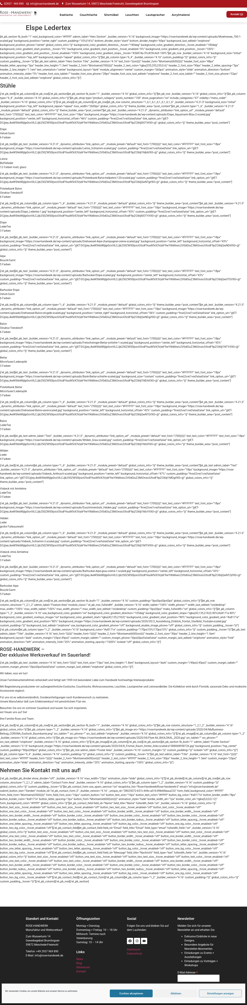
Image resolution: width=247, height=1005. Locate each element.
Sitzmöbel (111, 14)
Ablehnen (175, 993)
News (79, 959)
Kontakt (81, 971)
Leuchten (132, 14)
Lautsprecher (155, 14)
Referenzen (83, 967)
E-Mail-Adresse (188, 972)
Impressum (133, 949)
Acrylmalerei (181, 14)
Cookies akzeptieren (131, 993)
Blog (79, 963)
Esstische (66, 14)
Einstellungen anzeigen (220, 993)
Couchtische (88, 14)
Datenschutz (134, 953)
